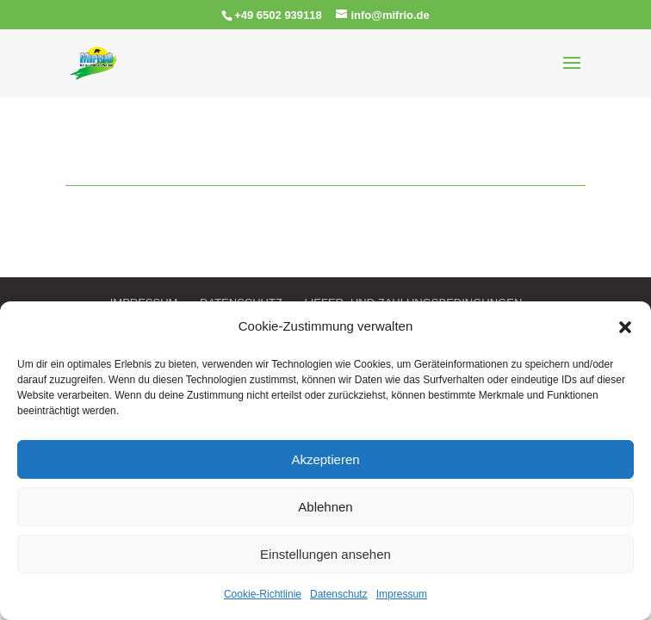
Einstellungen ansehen (325, 554)
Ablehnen (325, 506)
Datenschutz (339, 594)
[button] (625, 327)
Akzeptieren (325, 459)
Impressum (401, 594)
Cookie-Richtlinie (262, 594)
